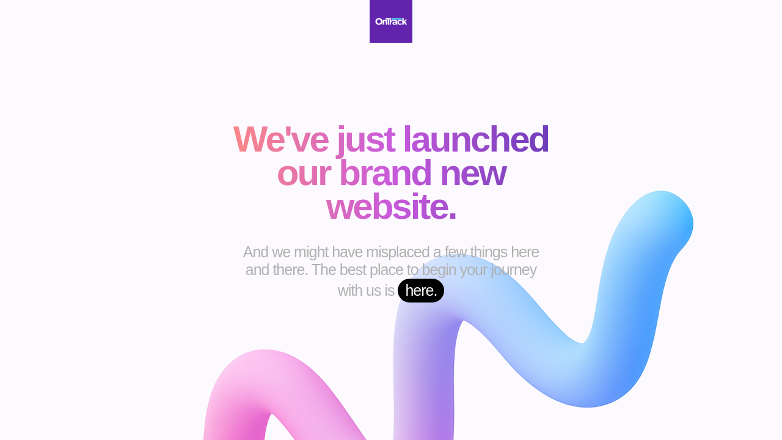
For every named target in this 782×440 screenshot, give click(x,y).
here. (421, 290)
